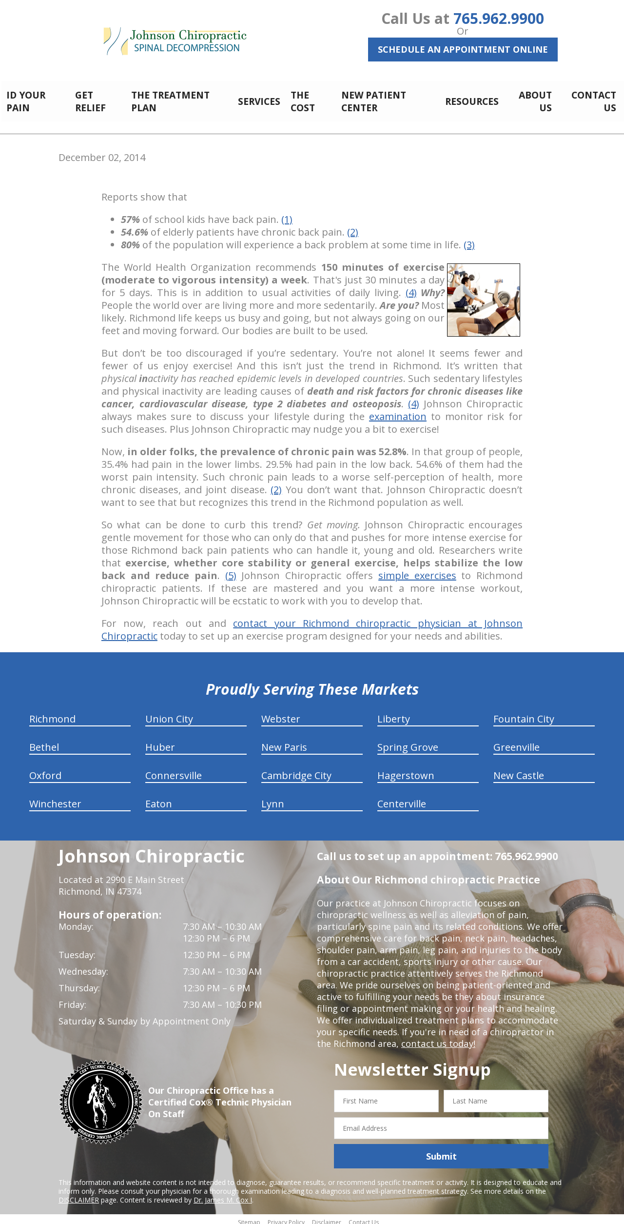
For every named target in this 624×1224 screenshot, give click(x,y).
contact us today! (437, 1038)
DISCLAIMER (78, 1194)
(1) (286, 214)
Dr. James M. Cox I (223, 1194)
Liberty (393, 713)
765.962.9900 (498, 18)
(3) (469, 239)
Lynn (272, 798)
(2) (352, 226)
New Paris (284, 741)
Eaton (158, 798)
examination (398, 411)
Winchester (55, 798)
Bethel (44, 741)
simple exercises (417, 570)
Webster (280, 713)
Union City (169, 713)
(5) (230, 570)
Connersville (173, 770)
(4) (411, 287)
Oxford (45, 770)
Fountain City (523, 713)
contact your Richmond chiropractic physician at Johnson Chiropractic (312, 624)
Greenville (516, 741)
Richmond (52, 713)
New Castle (518, 770)
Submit (441, 1151)
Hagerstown (405, 770)
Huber (160, 741)
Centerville (401, 798)
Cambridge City (296, 770)
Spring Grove (407, 741)
